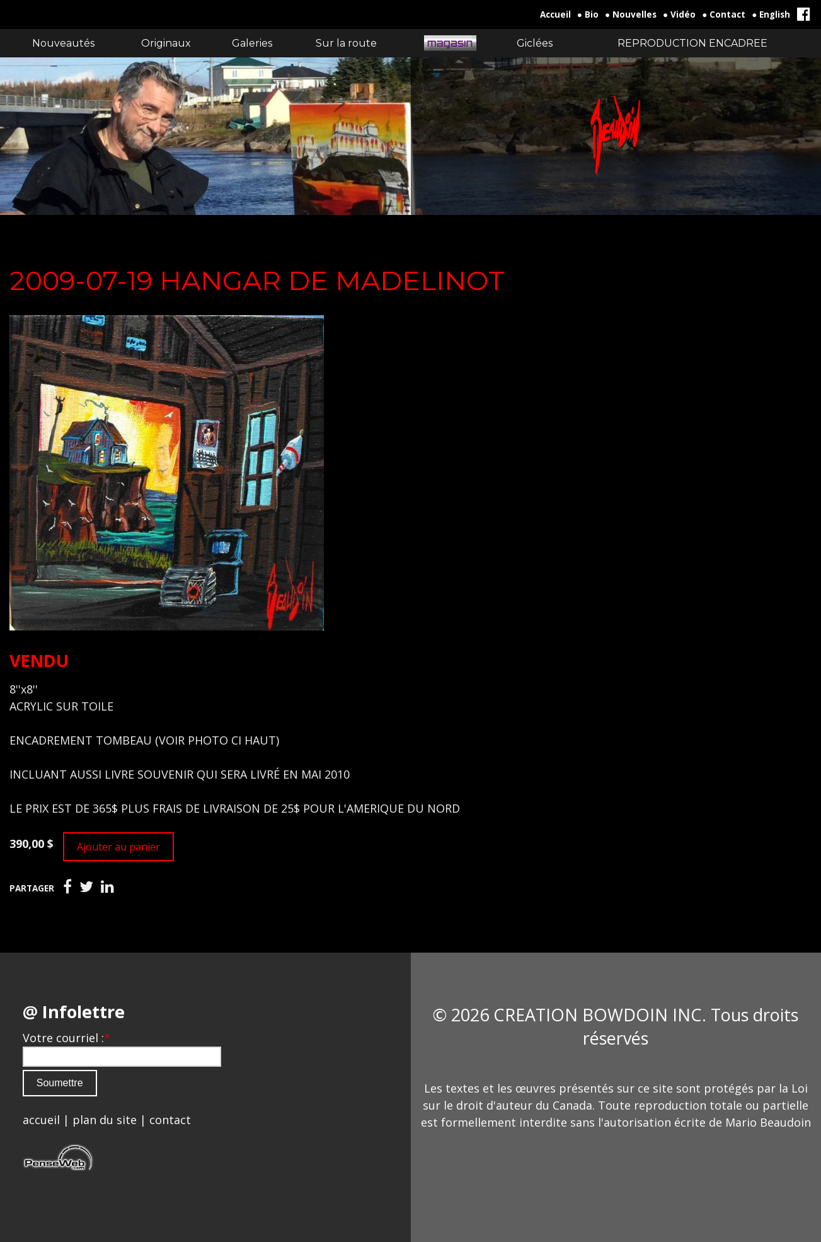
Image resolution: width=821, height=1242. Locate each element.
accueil (41, 1119)
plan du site (104, 1119)
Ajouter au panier (118, 847)
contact (170, 1119)
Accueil (555, 14)
